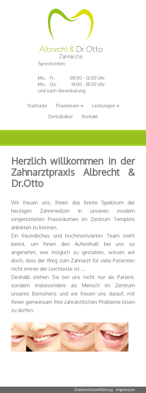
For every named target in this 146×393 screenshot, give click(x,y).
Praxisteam (67, 105)
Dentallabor (60, 116)
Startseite (37, 105)
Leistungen (103, 105)
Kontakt (90, 116)
